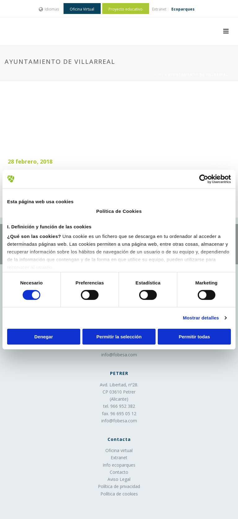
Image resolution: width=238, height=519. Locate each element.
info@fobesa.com (119, 355)
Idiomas (49, 9)
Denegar (43, 336)
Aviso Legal (119, 479)
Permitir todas (194, 336)
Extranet (119, 457)
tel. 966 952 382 (119, 406)
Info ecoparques (119, 465)
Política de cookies (119, 494)
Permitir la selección (119, 336)
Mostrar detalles (201, 317)
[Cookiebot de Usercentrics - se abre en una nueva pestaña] (204, 178)
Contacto (119, 472)
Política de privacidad (119, 486)
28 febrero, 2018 (30, 161)
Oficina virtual (119, 450)
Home (158, 75)
